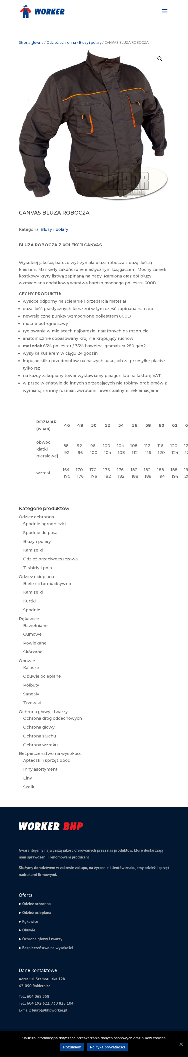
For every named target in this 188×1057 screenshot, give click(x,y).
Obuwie (27, 660)
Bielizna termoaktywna (47, 583)
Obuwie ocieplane (42, 676)
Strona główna (31, 42)
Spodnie (31, 609)
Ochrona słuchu (39, 736)
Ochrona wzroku (40, 744)
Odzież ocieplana (36, 576)
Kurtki (29, 601)
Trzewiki (32, 702)
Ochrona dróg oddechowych (52, 718)
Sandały (31, 694)
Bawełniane (35, 625)
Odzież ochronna (61, 42)
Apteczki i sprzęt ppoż (46, 760)
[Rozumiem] (181, 1044)
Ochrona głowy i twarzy (43, 711)
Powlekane (35, 643)
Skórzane (33, 652)
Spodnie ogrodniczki (44, 523)
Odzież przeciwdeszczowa (50, 559)
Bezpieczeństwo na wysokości (51, 753)
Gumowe (32, 634)
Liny (27, 778)
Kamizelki (33, 550)
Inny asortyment (40, 769)
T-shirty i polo (37, 567)
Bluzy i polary (90, 42)
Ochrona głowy (39, 727)
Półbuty (31, 685)
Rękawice (29, 618)
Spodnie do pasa (40, 532)
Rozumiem (72, 1047)
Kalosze (31, 667)
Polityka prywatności (107, 1047)
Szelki (29, 787)
